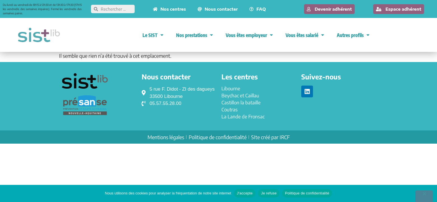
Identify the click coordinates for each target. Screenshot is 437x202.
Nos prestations (194, 35)
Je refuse (269, 193)
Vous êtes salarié (305, 35)
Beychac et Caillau (240, 95)
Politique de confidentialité (307, 193)
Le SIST (152, 35)
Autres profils (353, 35)
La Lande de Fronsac (243, 116)
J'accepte (245, 193)
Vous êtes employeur (249, 35)
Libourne (230, 88)
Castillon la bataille (241, 102)
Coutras (229, 109)
